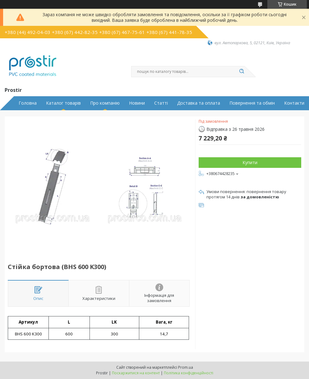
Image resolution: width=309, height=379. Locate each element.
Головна (28, 103)
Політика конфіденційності (188, 373)
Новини (137, 103)
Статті (161, 103)
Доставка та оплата (198, 103)
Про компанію (105, 103)
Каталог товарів (63, 103)
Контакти (294, 103)
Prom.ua (185, 367)
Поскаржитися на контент (136, 373)
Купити (249, 162)
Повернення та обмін (252, 103)
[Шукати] (241, 71)
